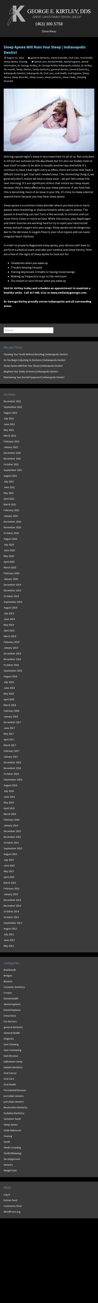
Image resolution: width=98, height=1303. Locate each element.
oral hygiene (74, 73)
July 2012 (9, 934)
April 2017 (9, 739)
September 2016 (13, 779)
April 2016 (9, 808)
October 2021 (11, 464)
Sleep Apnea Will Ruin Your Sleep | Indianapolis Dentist (33, 365)
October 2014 (11, 911)
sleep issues (36, 77)
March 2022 (10, 435)
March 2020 (10, 567)
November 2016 (12, 768)
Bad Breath (10, 969)
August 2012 (10, 928)
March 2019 (10, 636)
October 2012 (11, 917)
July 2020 (9, 544)
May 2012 (9, 945)
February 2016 (11, 819)
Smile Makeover (12, 1130)
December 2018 (12, 653)
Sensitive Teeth (12, 1119)
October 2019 (11, 596)
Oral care (48, 73)
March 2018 (10, 705)
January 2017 (11, 756)
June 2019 (9, 619)
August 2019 (10, 607)
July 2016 (9, 791)
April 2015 (9, 877)
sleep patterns (53, 77)
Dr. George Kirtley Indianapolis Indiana (59, 65)
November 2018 (12, 659)
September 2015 (13, 848)
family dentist (23, 69)
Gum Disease (11, 1055)
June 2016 (9, 796)
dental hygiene (72, 61)
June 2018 (9, 687)
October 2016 (11, 773)
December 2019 (12, 584)
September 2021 (13, 470)
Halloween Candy (13, 1061)
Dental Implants (12, 1010)
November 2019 (12, 590)
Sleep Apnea (11, 61)
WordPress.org (12, 1211)
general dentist (59, 69)
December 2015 (12, 831)
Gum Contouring (12, 1050)
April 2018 (9, 699)
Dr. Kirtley (86, 65)
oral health (60, 73)
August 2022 (10, 412)
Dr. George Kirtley (27, 65)
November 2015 (12, 837)
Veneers (8, 1164)
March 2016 (10, 814)
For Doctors (10, 1021)
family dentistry (41, 69)
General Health (59, 57)
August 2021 (10, 475)
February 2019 (11, 642)
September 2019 (13, 602)
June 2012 (9, 940)
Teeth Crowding (12, 1147)
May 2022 (9, 430)
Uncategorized (12, 1159)
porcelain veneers (14, 1096)
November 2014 (12, 905)
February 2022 (11, 441)
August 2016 (10, 785)
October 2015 (11, 842)
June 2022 (9, 424)
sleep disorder (20, 77)
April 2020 (9, 561)
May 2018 (9, 693)
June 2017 (9, 728)
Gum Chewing (11, 1044)
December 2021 (12, 452)
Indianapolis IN (34, 73)
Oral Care (74, 57)
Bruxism (8, 981)
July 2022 (9, 418)
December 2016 (12, 762)
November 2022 (12, 401)
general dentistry (40, 57)
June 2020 (9, 550)
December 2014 (12, 900)
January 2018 (11, 716)
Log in (7, 1194)
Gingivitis (9, 1038)
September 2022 (13, 407)
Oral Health (86, 57)
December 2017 (12, 722)
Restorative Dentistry (15, 1107)
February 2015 (11, 888)
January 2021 (11, 516)
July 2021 (9, 481)
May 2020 (9, 556)
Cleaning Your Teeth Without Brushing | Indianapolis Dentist (36, 354)
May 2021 (9, 493)
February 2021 (11, 510)
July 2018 (9, 682)
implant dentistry (13, 1067)
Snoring (23, 61)
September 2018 (13, 670)
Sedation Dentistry (14, 1113)
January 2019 (11, 647)
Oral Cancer (10, 1073)
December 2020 (12, 521)
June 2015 (9, 865)
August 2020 (10, 538)
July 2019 (9, 613)
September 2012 (13, 923)
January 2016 (11, 825)
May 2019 (9, 624)
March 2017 (10, 745)
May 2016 (9, 802)
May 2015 (9, 871)
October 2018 (11, 665)
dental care (40, 61)
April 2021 (9, 498)
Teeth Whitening (12, 1153)
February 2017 (11, 751)
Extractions (10, 1015)
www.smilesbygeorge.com (68, 292)
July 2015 (9, 859)
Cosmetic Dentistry (14, 987)
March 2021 (10, 504)
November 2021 (12, 458)
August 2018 (10, 676)
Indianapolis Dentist (14, 73)
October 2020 (11, 533)
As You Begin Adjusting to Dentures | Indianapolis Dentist (34, 360)
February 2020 (11, 573)
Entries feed (10, 1200)
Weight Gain (10, 1170)
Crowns (8, 992)
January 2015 (11, 894)
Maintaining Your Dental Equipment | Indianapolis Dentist (34, 377)
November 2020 (12, 527)
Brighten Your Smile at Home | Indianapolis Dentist (31, 371)
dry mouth (9, 69)
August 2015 (10, 854)
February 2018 (11, 710)
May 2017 (9, 733)
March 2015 (10, 882)
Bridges (8, 975)
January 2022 (11, 447)
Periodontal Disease (15, 1090)
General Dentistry (79, 69)
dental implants (12, 1004)
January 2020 (11, 579)
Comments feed (13, 1206)
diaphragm (84, 218)
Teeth (7, 1141)
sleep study (69, 77)
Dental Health (55, 61)
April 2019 (9, 630)
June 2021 (9, 487)
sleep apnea (56, 196)
